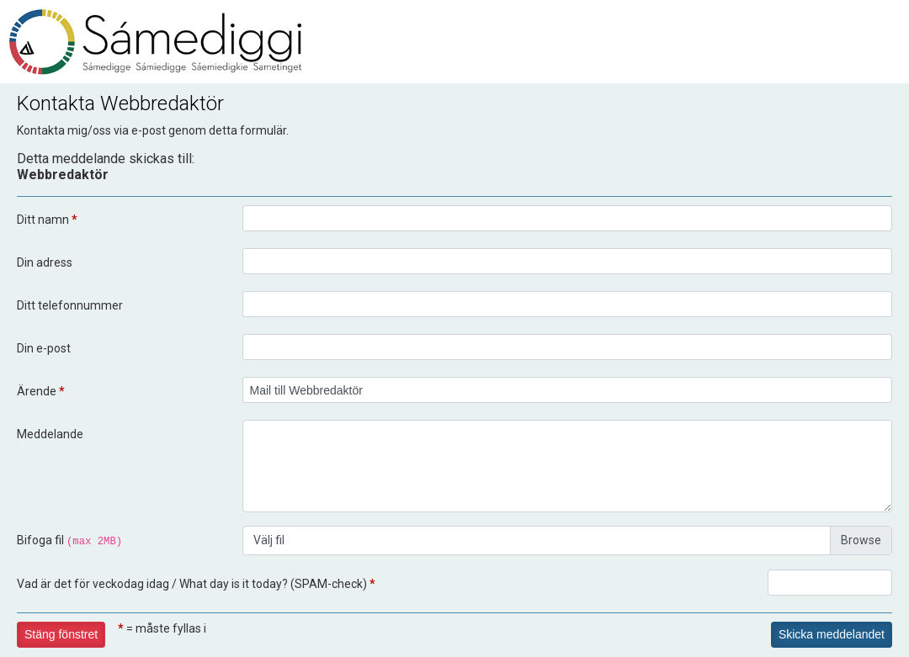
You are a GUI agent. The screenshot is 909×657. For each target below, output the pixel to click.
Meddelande (50, 434)
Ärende (41, 391)
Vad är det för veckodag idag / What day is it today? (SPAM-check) (196, 584)
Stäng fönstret (61, 634)
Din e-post (44, 348)
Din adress (44, 262)
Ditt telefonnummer (70, 305)
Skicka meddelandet (832, 634)
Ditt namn (47, 219)
